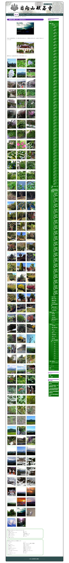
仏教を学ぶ (28, 14)
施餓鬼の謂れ (54, 300)
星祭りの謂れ (54, 298)
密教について (54, 332)
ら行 (54, 357)
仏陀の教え (54, 325)
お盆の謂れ (54, 302)
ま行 (54, 353)
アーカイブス (49, 14)
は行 (54, 351)
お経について (54, 329)
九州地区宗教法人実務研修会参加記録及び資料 (54, 190)
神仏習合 (53, 315)
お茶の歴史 (54, 317)
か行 (54, 344)
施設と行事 (16, 14)
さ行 (54, 346)
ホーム (11, 14)
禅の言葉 (53, 338)
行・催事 (51, 376)
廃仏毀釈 (53, 313)
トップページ (8, 16)
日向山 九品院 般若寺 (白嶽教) (34, 7)
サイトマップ (43, 14)
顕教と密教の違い (55, 327)
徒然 (50, 367)
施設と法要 (51, 23)
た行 (54, 348)
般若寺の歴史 (22, 14)
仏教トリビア (54, 336)
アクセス (53, 322)
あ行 (54, 342)
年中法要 (53, 24)
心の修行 (53, 331)
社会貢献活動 (54, 310)
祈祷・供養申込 (52, 361)
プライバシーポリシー (35, 14)
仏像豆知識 (54, 334)
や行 (54, 355)
